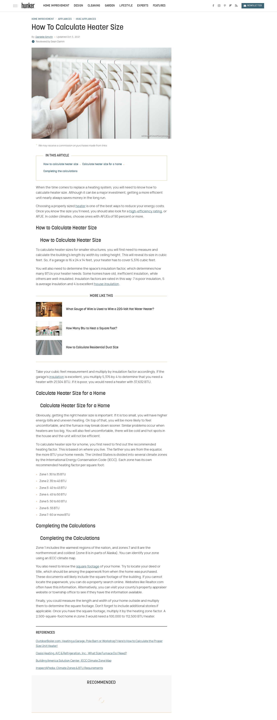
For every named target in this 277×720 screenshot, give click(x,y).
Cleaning (94, 5)
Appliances (65, 19)
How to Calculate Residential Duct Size (92, 347)
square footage (87, 566)
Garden (110, 5)
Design (78, 5)
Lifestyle (125, 5)
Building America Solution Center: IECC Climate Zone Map (73, 660)
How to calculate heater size (60, 164)
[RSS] (236, 6)
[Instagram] (219, 6)
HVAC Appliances (86, 19)
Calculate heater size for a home (102, 164)
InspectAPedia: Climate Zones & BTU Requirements (69, 668)
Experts (142, 5)
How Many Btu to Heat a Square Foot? (91, 328)
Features (159, 5)
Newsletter (253, 5)
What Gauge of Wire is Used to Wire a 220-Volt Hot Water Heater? (110, 309)
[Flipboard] (230, 6)
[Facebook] (213, 6)
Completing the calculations (60, 171)
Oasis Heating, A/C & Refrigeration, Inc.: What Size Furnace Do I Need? (81, 653)
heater (80, 206)
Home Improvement (56, 5)
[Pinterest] (224, 6)
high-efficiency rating (145, 211)
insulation (56, 377)
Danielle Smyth (44, 37)
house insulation (106, 284)
